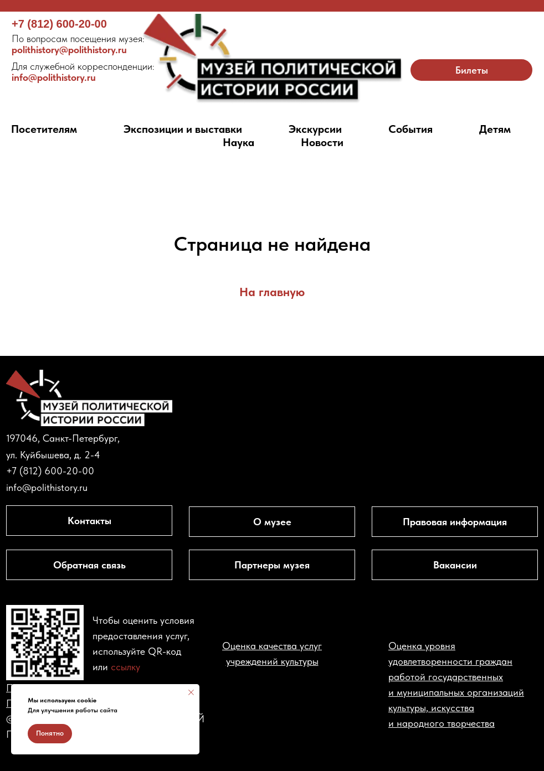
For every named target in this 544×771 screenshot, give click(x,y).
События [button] (410, 129)
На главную (272, 291)
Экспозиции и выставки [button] (183, 129)
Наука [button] (238, 142)
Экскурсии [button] (315, 129)
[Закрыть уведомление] (191, 692)
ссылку (125, 666)
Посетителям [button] (44, 129)
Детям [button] (495, 129)
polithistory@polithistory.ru (78, 44)
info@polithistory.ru (83, 71)
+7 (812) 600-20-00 (59, 24)
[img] (272, 59)
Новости (322, 142)
